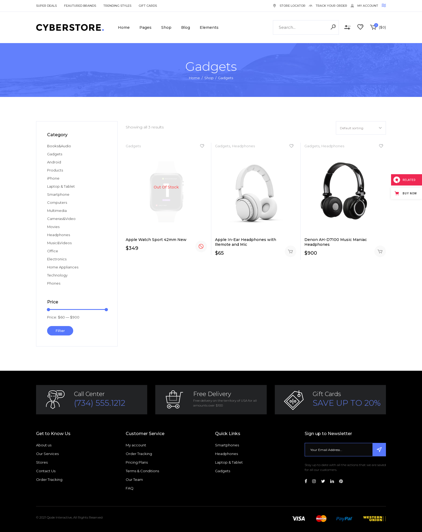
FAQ (129, 488)
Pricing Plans (137, 462)
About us (43, 445)
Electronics (56, 259)
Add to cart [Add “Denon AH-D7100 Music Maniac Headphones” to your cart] (380, 251)
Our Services (47, 454)
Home (194, 78)
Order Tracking (49, 479)
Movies (53, 227)
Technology (57, 275)
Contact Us (45, 471)
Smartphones (227, 445)
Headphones (243, 146)
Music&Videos (59, 243)
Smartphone (58, 194)
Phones (53, 283)
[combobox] (361, 128)
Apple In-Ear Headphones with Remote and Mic (245, 242)
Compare (347, 27)
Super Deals (46, 6)
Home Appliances (62, 267)
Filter (60, 330)
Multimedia (57, 210)
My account (136, 445)
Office (52, 251)
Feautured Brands (80, 6)
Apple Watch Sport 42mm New (156, 239)
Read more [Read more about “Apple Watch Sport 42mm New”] (201, 246)
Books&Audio (59, 146)
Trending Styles (117, 6)
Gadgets (133, 146)
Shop (209, 78)
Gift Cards (148, 6)
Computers (57, 202)
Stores (42, 462)
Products (55, 170)
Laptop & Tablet (61, 186)
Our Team (134, 479)
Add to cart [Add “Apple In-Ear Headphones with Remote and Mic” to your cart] (290, 251)
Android (54, 162)
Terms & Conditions (142, 471)
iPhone (53, 178)
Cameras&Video (61, 218)
